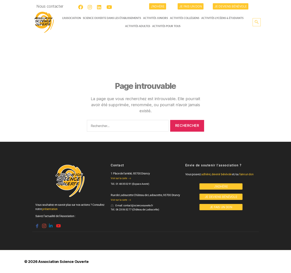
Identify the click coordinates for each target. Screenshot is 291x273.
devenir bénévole (222, 174)
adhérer (205, 174)
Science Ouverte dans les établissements (113, 18)
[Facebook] (81, 7)
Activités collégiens (185, 18)
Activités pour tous (166, 26)
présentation (50, 209)
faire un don (246, 174)
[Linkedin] (50, 224)
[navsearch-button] (257, 22)
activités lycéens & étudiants (223, 18)
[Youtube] (109, 7)
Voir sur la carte (121, 178)
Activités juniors (156, 18)
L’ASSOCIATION (70, 18)
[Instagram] (91, 7)
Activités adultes (137, 26)
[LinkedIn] (100, 7)
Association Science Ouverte (63, 261)
